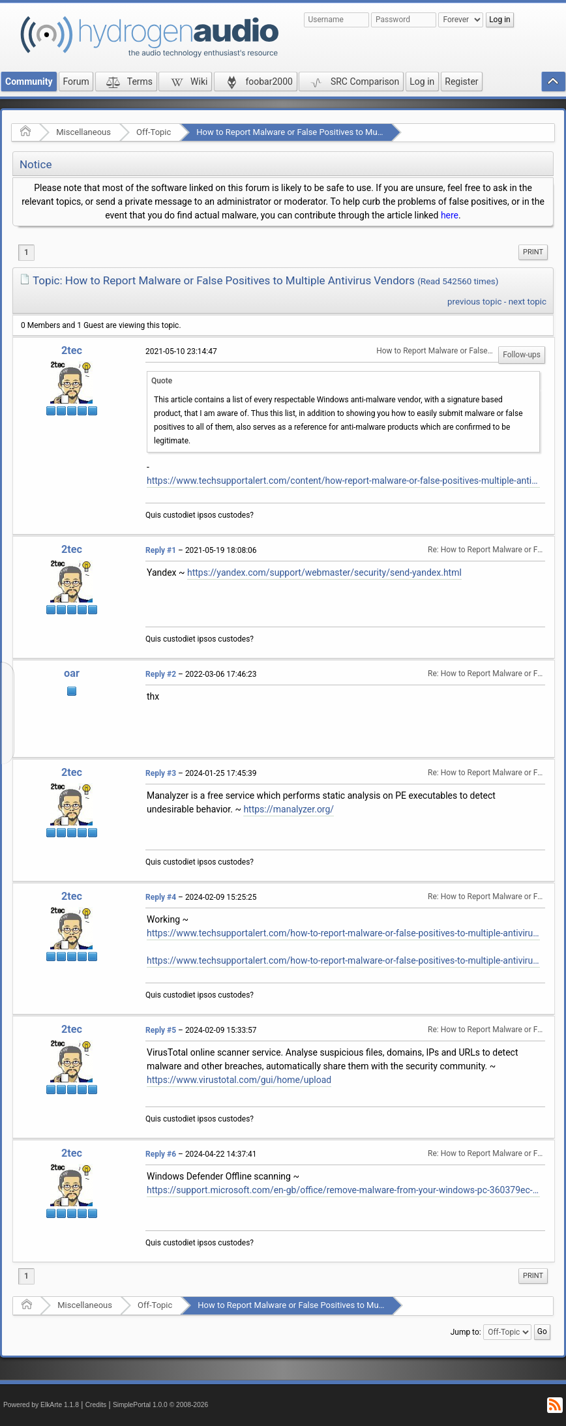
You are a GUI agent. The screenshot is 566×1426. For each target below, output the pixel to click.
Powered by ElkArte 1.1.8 (41, 1404)
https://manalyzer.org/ (288, 809)
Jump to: (466, 1331)
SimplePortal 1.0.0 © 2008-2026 (160, 1404)
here (449, 215)
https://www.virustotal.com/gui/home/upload (239, 1080)
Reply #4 (160, 897)
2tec (71, 350)
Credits (96, 1404)
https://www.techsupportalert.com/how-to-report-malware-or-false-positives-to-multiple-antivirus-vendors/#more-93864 (343, 933)
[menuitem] (533, 252)
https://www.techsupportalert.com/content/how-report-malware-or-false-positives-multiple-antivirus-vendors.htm (343, 480)
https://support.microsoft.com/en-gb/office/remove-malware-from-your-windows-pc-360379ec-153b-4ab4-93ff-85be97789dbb (343, 1190)
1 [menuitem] (26, 252)
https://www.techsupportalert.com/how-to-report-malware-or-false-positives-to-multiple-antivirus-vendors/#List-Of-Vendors (343, 960)
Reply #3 (160, 773)
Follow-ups (522, 354)
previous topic (474, 301)
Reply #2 (160, 674)
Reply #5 (160, 1030)
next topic (527, 301)
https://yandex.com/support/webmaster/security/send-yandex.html (324, 572)
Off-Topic (153, 132)
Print (533, 252)
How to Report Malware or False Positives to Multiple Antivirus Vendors (330, 132)
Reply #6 (160, 1154)
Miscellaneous (83, 132)
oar (72, 673)
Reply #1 (160, 550)
